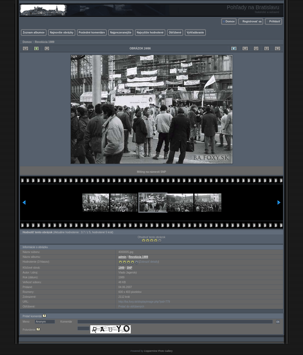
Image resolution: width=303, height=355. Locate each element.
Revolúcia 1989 (44, 41)
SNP (129, 267)
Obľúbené (175, 32)
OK (278, 321)
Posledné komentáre (92, 32)
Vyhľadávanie (195, 32)
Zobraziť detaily (149, 261)
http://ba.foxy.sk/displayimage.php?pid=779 (144, 301)
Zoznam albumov (34, 32)
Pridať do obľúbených (131, 306)
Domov (230, 21)
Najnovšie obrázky (62, 32)
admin (122, 256)
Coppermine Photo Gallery (158, 351)
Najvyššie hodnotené (150, 32)
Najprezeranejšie (121, 32)
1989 (121, 267)
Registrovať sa (252, 21)
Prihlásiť (274, 21)
